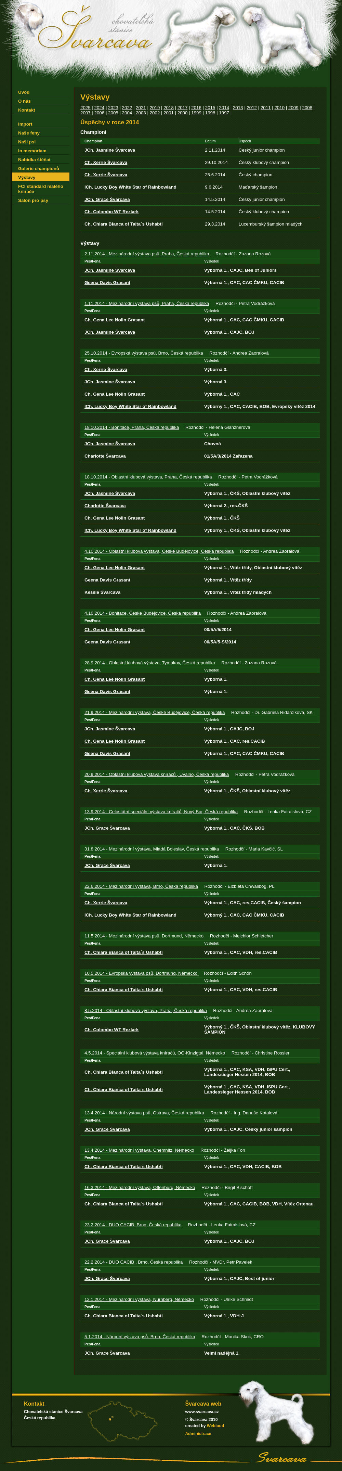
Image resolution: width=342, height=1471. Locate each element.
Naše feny (29, 133)
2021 (141, 107)
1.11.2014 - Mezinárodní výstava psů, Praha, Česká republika (146, 303)
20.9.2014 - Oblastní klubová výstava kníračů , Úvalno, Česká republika (156, 774)
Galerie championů (38, 168)
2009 (293, 107)
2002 (155, 112)
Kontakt (26, 110)
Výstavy (26, 177)
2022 (127, 107)
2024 (99, 107)
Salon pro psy (33, 200)
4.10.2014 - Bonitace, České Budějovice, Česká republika (142, 613)
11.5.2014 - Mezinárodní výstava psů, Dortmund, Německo (143, 935)
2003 (141, 112)
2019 (155, 107)
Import (25, 124)
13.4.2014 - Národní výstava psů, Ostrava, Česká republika (144, 1112)
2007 (85, 112)
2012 (252, 107)
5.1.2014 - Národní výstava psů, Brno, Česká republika (139, 1336)
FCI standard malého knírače (40, 189)
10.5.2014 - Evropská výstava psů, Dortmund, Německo (141, 973)
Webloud (215, 1425)
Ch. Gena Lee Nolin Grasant (114, 319)
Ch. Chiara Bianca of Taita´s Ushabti (123, 224)
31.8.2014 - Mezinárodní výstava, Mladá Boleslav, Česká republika (151, 849)
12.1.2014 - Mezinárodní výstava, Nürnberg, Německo (139, 1299)
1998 (210, 112)
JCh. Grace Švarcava (107, 199)
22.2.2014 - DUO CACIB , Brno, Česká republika (133, 1262)
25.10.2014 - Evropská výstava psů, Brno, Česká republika (143, 353)
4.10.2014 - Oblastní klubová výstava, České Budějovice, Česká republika (159, 551)
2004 (127, 112)
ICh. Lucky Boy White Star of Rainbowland (130, 187)
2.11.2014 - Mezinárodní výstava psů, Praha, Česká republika (146, 253)
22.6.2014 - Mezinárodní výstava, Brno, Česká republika (141, 886)
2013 (238, 107)
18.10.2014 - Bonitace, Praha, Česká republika (131, 427)
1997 (224, 112)
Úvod (23, 92)
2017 (182, 107)
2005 (113, 112)
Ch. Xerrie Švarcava (105, 162)
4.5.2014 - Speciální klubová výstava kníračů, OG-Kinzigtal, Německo (154, 1053)
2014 (224, 107)
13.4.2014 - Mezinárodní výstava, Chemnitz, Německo (139, 1150)
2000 (182, 112)
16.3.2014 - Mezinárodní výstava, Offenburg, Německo (139, 1187)
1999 (196, 112)
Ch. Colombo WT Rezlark (111, 211)
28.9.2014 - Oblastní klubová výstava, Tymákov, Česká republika (149, 662)
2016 (196, 107)
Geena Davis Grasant (107, 282)
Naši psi (27, 141)
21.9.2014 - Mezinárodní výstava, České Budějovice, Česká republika (154, 712)
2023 (113, 107)
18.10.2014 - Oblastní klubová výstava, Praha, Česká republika (148, 476)
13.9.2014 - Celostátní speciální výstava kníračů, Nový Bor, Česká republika (161, 811)
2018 (168, 107)
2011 (266, 107)
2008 (307, 107)
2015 (210, 107)
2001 (168, 112)
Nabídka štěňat (34, 159)
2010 (279, 107)
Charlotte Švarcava (105, 456)
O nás (24, 101)
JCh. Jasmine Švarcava (109, 150)
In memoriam (32, 150)
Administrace (198, 1433)
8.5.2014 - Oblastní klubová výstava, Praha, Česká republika (145, 1010)
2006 (99, 112)
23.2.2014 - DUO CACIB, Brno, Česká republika (133, 1224)
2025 (85, 107)
